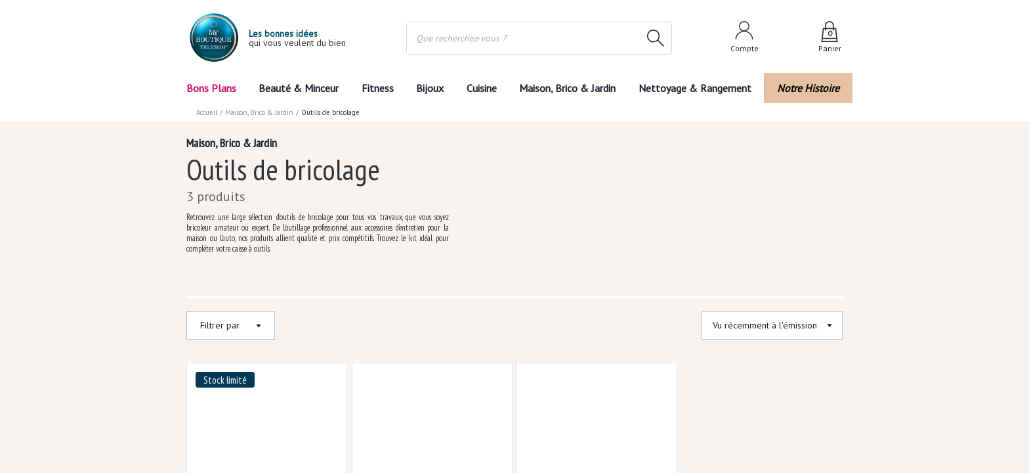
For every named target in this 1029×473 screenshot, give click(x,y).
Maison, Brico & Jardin (574, 87)
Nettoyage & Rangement (699, 87)
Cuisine (484, 87)
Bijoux (429, 87)
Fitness (374, 87)
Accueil (207, 112)
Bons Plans (212, 87)
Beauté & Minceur (297, 87)
